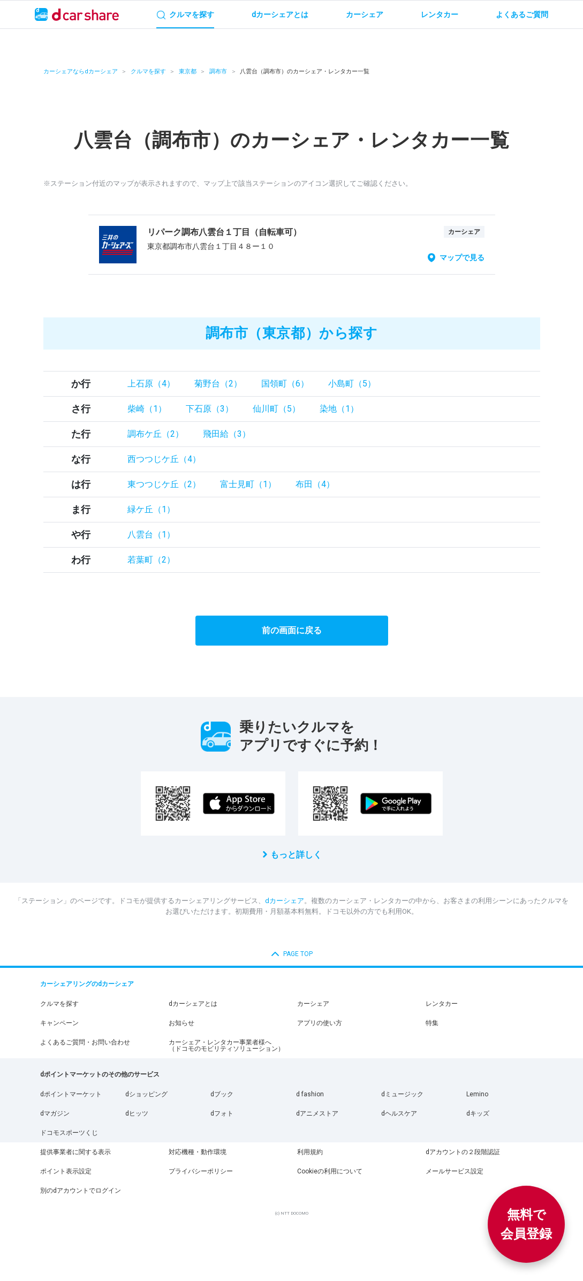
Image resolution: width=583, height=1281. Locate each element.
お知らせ (181, 1023)
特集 (432, 1023)
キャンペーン (59, 1023)
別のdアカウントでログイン (80, 1190)
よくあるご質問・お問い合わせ (85, 1042)
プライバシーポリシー (201, 1171)
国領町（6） (285, 383)
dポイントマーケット (71, 1094)
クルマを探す (148, 71)
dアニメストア (317, 1113)
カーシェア (313, 1003)
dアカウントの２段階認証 (463, 1152)
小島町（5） (352, 383)
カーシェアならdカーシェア (80, 71)
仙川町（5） (276, 409)
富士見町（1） (248, 484)
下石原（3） (209, 409)
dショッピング (146, 1094)
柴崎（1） (146, 409)
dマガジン (55, 1113)
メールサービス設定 (454, 1171)
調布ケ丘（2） (155, 434)
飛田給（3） (227, 434)
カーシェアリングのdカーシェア (87, 984)
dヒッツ (136, 1113)
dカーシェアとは (193, 1003)
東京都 (187, 71)
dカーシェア (284, 901)
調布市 (218, 71)
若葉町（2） (151, 560)
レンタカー (442, 1003)
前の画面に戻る (292, 630)
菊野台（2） (218, 383)
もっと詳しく (296, 855)
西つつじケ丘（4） (164, 459)
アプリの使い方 (319, 1023)
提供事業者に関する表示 (75, 1152)
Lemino (477, 1094)
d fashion (310, 1094)
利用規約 (310, 1152)
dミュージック (402, 1094)
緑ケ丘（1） (151, 509)
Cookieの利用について (329, 1171)
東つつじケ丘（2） (164, 484)
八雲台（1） (151, 534)
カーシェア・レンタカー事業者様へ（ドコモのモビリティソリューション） (226, 1045)
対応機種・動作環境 (197, 1152)
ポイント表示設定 (66, 1171)
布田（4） (315, 484)
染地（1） (339, 409)
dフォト (221, 1113)
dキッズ (477, 1113)
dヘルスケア (399, 1113)
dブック (221, 1094)
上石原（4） (151, 383)
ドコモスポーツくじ (69, 1132)
